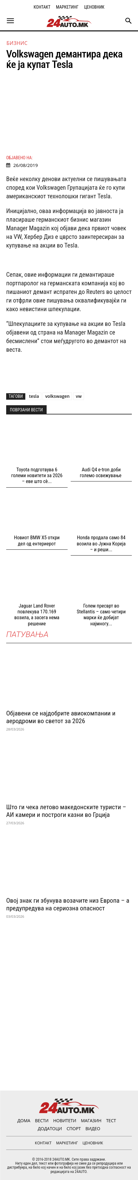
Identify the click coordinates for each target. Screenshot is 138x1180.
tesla (34, 396)
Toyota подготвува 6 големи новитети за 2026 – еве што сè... (36, 475)
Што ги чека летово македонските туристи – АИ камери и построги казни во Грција (66, 810)
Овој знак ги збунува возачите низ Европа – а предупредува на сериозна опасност (67, 904)
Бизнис (16, 43)
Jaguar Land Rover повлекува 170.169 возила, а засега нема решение (36, 615)
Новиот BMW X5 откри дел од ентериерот (37, 540)
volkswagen (57, 396)
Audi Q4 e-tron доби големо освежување (101, 472)
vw (79, 396)
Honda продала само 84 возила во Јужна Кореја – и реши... (101, 543)
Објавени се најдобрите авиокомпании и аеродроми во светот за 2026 (60, 717)
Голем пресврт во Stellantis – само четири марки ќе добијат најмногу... (101, 615)
